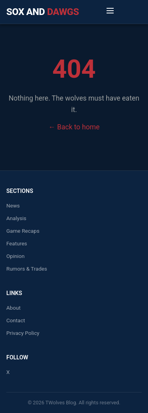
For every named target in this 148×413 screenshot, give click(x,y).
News (13, 205)
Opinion (15, 256)
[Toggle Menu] (110, 11)
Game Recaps (22, 231)
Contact (15, 320)
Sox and (42, 11)
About (13, 308)
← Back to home (74, 127)
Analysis (16, 218)
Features (16, 243)
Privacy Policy (22, 333)
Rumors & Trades (26, 268)
